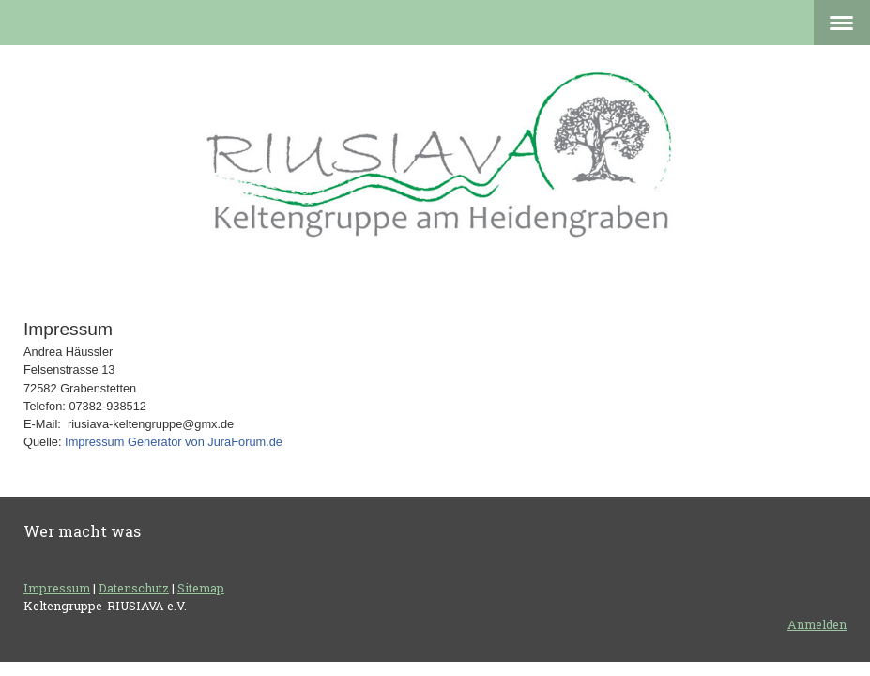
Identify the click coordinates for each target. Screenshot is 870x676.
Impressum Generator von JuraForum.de (173, 442)
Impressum (56, 587)
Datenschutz (134, 587)
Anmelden (817, 624)
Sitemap (200, 587)
